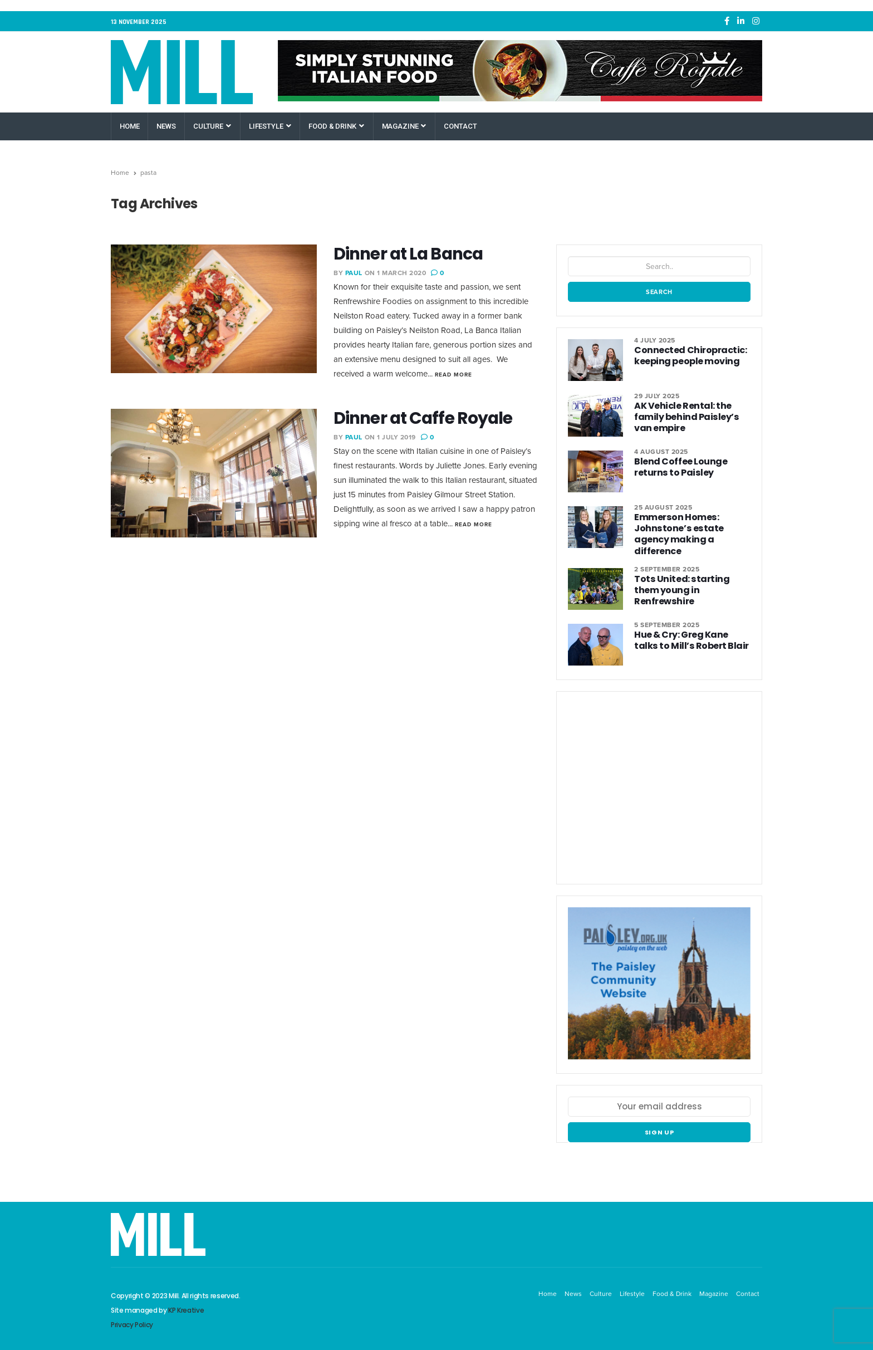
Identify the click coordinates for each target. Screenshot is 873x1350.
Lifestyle (270, 126)
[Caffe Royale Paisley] (520, 70)
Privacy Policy (132, 1324)
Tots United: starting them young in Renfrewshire (690, 584)
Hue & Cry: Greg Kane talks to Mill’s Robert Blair (692, 640)
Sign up (659, 1132)
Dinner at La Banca (410, 254)
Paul (353, 273)
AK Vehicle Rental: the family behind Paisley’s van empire (683, 416)
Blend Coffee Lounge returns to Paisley (679, 467)
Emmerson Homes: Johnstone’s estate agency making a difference (676, 534)
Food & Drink (336, 126)
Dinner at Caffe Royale (424, 418)
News (165, 126)
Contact (460, 126)
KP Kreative (186, 1309)
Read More (453, 374)
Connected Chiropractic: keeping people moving (688, 356)
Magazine (404, 126)
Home (129, 126)
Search (659, 291)
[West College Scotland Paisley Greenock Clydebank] (659, 792)
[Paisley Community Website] (659, 989)
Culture (212, 126)
